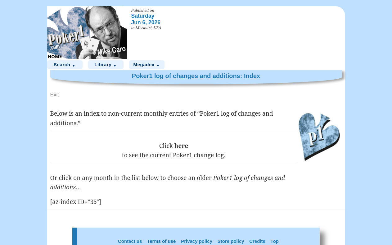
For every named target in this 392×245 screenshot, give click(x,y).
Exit (54, 95)
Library (105, 65)
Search (65, 65)
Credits (257, 241)
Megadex (146, 65)
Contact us (130, 241)
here (181, 146)
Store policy (231, 241)
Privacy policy (196, 241)
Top (275, 241)
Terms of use (161, 241)
